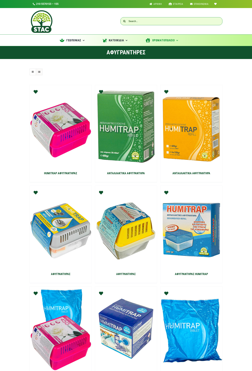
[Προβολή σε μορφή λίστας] (39, 72)
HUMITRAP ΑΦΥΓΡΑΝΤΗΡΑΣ (60, 173)
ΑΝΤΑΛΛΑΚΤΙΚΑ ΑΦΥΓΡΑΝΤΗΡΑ (126, 173)
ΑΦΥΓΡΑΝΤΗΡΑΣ (60, 274)
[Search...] (171, 21)
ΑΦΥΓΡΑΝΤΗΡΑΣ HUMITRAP (191, 274)
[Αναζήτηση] (124, 21)
